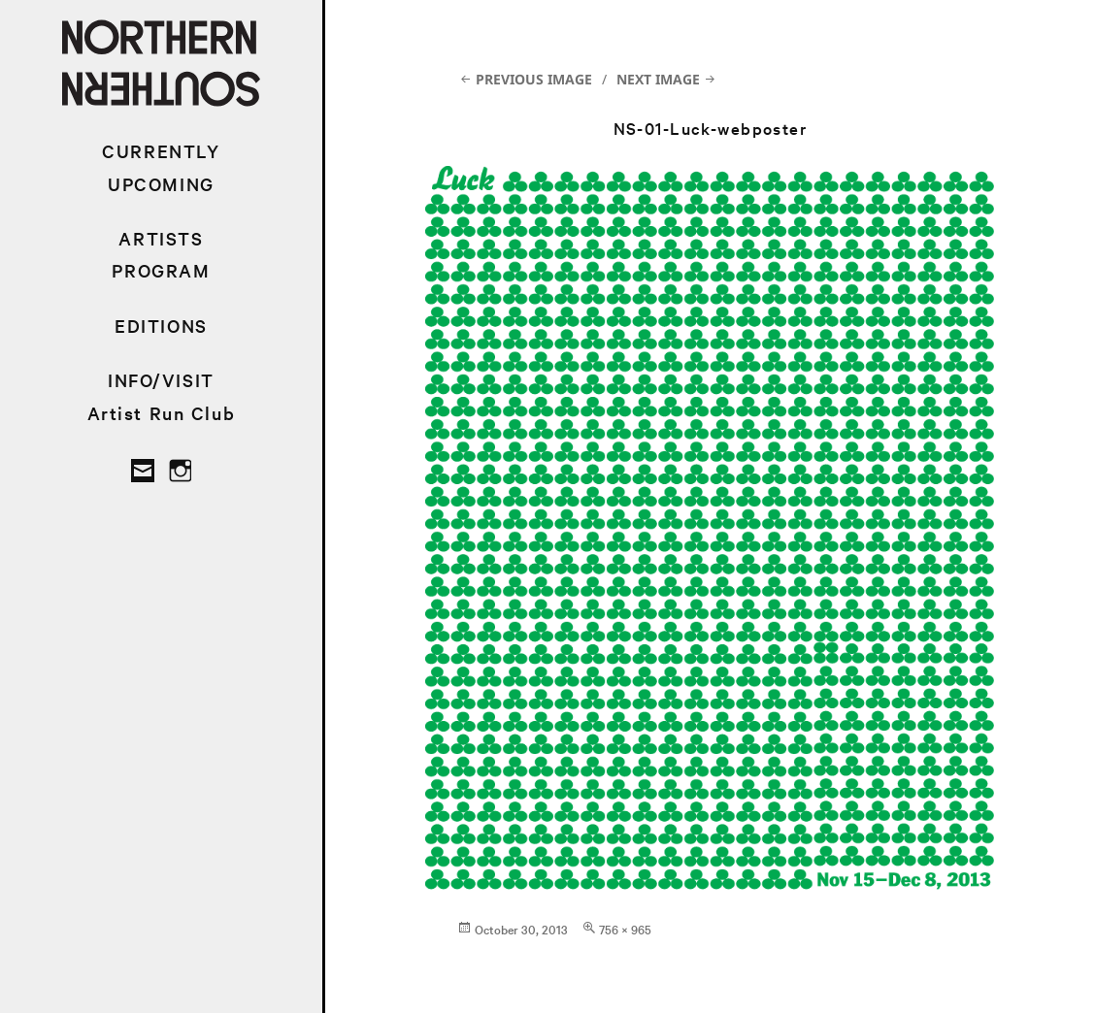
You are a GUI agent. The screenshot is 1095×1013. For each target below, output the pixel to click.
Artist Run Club (161, 413)
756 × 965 (625, 928)
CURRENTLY (160, 151)
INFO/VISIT (161, 380)
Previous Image (534, 79)
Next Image (658, 79)
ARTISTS (160, 238)
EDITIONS (161, 325)
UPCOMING (161, 184)
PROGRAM (161, 270)
